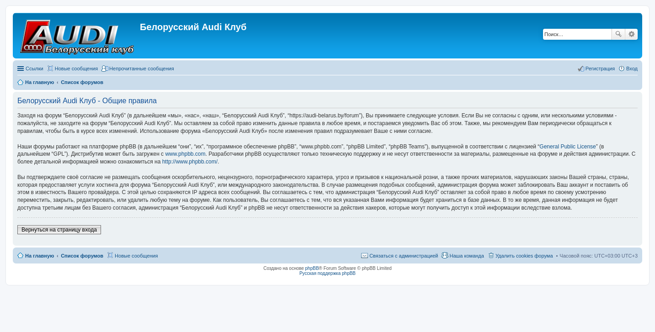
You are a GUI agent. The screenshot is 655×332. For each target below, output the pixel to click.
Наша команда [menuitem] (466, 255)
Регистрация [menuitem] (600, 68)
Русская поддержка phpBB (327, 273)
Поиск (618, 34)
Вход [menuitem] (632, 68)
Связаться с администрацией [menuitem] (403, 255)
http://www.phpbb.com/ (190, 161)
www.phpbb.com (185, 154)
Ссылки (34, 68)
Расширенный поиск (631, 34)
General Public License (567, 146)
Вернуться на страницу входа (59, 230)
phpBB (312, 268)
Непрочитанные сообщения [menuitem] (141, 68)
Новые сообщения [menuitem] (76, 68)
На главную (39, 255)
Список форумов (82, 255)
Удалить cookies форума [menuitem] (524, 255)
